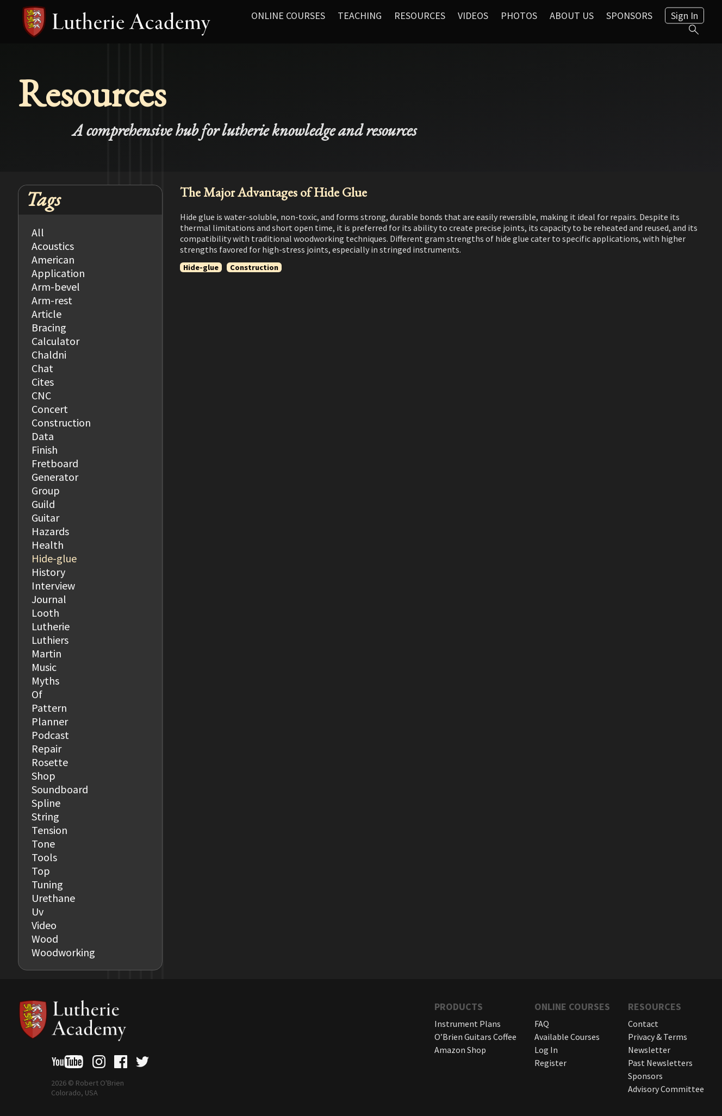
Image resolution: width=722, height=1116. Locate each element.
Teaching (360, 15)
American (53, 259)
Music (44, 667)
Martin (46, 653)
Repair (46, 748)
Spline (46, 803)
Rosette (50, 762)
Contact (643, 1023)
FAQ (541, 1023)
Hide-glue (54, 558)
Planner (50, 721)
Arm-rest (52, 300)
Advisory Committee (666, 1088)
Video (44, 925)
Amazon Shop (460, 1049)
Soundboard (60, 789)
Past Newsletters (660, 1062)
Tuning (47, 884)
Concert (50, 409)
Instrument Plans (467, 1023)
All (38, 232)
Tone (43, 843)
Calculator (55, 341)
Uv (37, 911)
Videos (473, 15)
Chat (42, 368)
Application (58, 273)
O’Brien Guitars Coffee (475, 1036)
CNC (41, 395)
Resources (419, 15)
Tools (44, 857)
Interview (53, 585)
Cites (43, 381)
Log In (546, 1049)
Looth (45, 612)
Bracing (49, 327)
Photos (519, 15)
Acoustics (53, 246)
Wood (45, 938)
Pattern (49, 707)
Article (46, 314)
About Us (572, 15)
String (45, 816)
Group (46, 490)
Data (43, 436)
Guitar (45, 517)
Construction (61, 422)
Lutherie (51, 626)
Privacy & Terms (657, 1036)
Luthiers (50, 640)
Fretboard (55, 463)
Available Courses (567, 1036)
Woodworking (63, 952)
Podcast (50, 735)
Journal (49, 599)
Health (48, 544)
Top (41, 870)
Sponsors (629, 15)
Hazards (50, 531)
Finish (45, 449)
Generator (55, 477)
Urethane (53, 898)
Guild (43, 504)
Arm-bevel (56, 286)
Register (550, 1062)
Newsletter (649, 1049)
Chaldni (49, 354)
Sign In (684, 15)
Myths (45, 680)
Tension (49, 830)
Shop (43, 775)
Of (37, 694)
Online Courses (288, 15)
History (48, 572)
